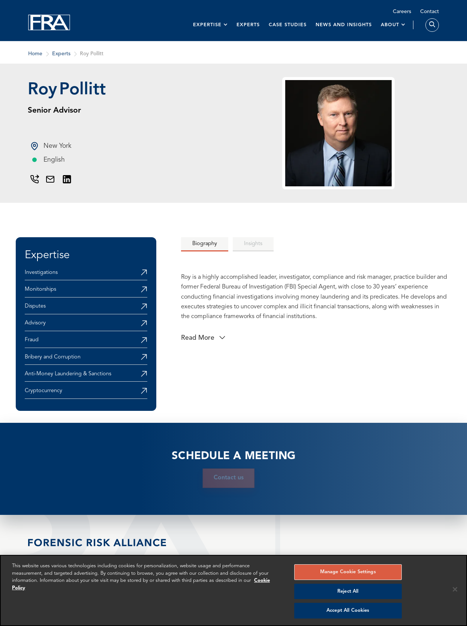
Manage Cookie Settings (348, 571)
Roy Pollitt (91, 60)
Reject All (347, 591)
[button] (210, 25)
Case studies (288, 24)
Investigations (41, 272)
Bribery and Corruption (53, 357)
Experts (248, 24)
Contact (429, 12)
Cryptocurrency (43, 391)
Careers (402, 12)
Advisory (35, 323)
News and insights (344, 24)
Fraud (32, 340)
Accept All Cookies (347, 610)
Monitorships (40, 289)
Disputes (35, 306)
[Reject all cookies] (455, 589)
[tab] (204, 244)
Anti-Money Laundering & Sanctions (68, 374)
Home (35, 60)
